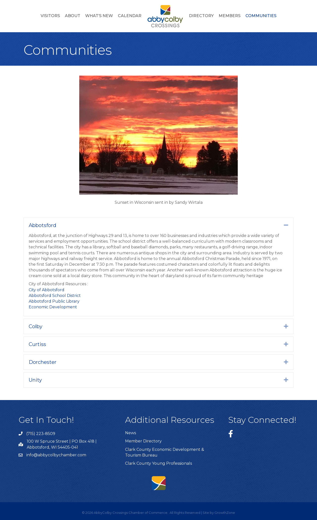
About (72, 15)
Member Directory (143, 441)
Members (229, 15)
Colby (35, 326)
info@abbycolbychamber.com (56, 455)
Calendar (129, 15)
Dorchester (42, 362)
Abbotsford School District (55, 295)
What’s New (99, 15)
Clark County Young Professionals (158, 463)
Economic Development (53, 307)
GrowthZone (224, 513)
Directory (201, 15)
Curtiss (37, 344)
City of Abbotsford (46, 290)
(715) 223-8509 (40, 433)
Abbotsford (42, 225)
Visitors (50, 15)
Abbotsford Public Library (54, 301)
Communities (260, 15)
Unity (35, 380)
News (130, 433)
